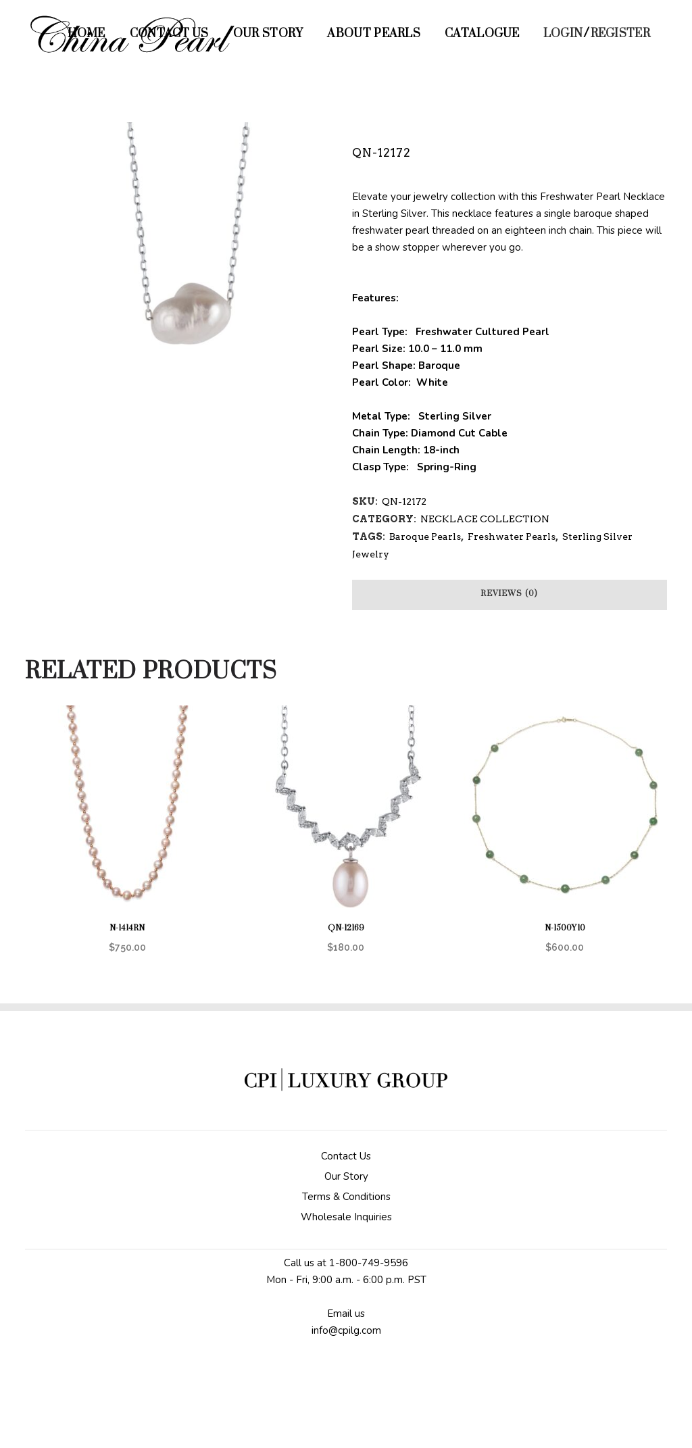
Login (563, 33)
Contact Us (346, 1156)
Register (620, 33)
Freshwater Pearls (511, 536)
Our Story (346, 1176)
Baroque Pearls (425, 536)
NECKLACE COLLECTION (484, 519)
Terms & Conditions (346, 1196)
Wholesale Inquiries (346, 1217)
